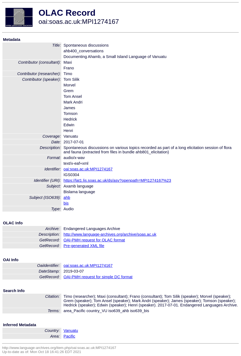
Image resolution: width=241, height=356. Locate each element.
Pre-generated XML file (84, 246)
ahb (67, 197)
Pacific (69, 336)
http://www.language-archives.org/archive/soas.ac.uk (110, 234)
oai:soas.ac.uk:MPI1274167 (88, 169)
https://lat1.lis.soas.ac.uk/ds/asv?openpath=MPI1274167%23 (117, 180)
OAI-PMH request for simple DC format (98, 277)
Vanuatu (71, 330)
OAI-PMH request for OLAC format (94, 240)
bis (66, 203)
